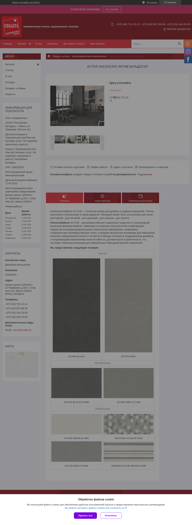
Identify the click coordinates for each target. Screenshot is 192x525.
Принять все (85, 515)
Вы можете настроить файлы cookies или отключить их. (95, 508)
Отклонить (111, 515)
